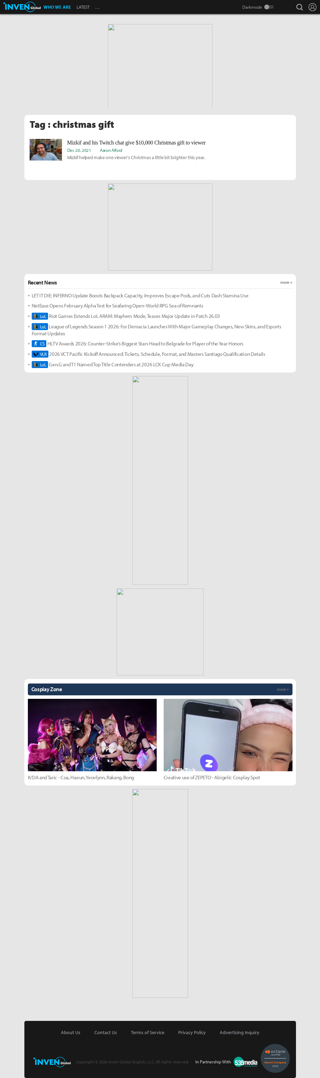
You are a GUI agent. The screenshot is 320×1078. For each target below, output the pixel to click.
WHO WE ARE (57, 7)
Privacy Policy (192, 1032)
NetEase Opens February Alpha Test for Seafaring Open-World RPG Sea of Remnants (117, 305)
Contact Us (105, 1032)
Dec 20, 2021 (79, 150)
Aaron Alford (111, 150)
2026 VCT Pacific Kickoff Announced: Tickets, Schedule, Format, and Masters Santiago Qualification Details (148, 354)
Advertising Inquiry (239, 1032)
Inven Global (22, 7)
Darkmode (252, 7)
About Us (70, 1032)
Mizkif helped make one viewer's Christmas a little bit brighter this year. (136, 157)
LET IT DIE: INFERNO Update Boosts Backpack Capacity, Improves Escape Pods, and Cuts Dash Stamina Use (140, 295)
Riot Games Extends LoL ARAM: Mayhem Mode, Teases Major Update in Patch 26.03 (126, 316)
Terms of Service (147, 1032)
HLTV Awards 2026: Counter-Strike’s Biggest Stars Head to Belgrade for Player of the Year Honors (138, 343)
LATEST (83, 7)
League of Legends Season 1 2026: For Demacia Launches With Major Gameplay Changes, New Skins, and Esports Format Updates (156, 330)
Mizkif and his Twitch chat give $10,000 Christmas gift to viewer (136, 143)
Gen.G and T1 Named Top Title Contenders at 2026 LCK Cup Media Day (113, 364)
